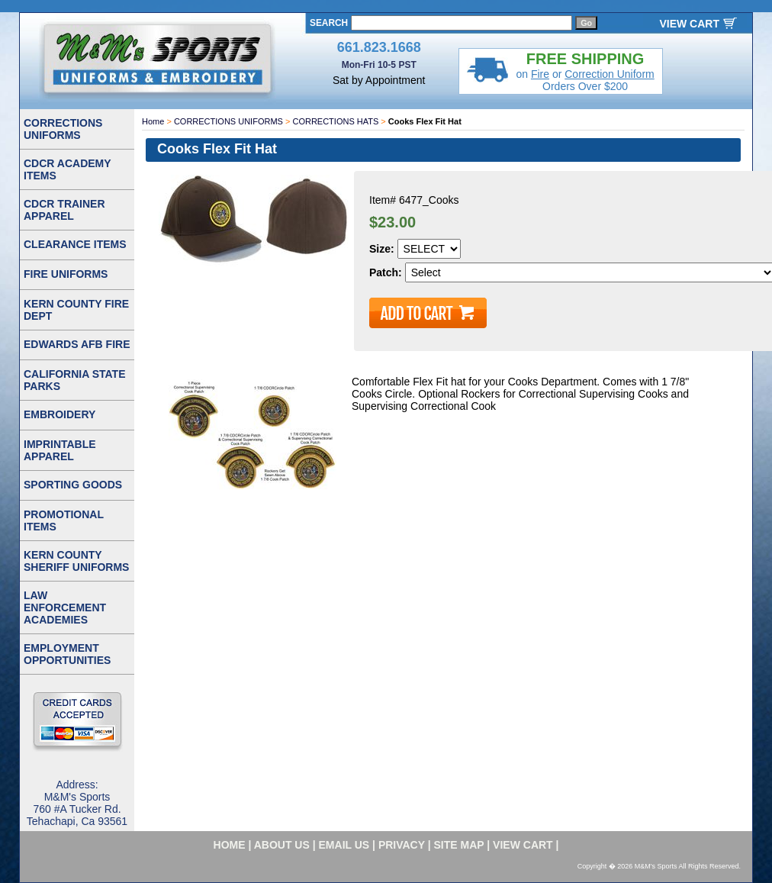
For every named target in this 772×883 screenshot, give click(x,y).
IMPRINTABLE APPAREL (60, 450)
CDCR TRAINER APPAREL (64, 210)
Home (153, 121)
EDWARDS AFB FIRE (77, 344)
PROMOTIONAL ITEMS (64, 520)
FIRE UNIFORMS (66, 274)
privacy (401, 845)
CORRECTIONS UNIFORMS (228, 121)
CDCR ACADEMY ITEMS (67, 169)
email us (344, 845)
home (230, 845)
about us (282, 845)
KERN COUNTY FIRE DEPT (76, 310)
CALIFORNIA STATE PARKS (75, 380)
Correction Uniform (609, 74)
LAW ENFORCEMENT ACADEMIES (65, 607)
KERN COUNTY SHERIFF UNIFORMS (76, 561)
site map (459, 845)
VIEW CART (689, 24)
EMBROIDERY (59, 414)
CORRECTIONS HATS (335, 121)
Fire (540, 74)
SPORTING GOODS (73, 485)
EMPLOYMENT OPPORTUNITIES (67, 654)
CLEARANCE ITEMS (75, 244)
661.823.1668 (379, 47)
